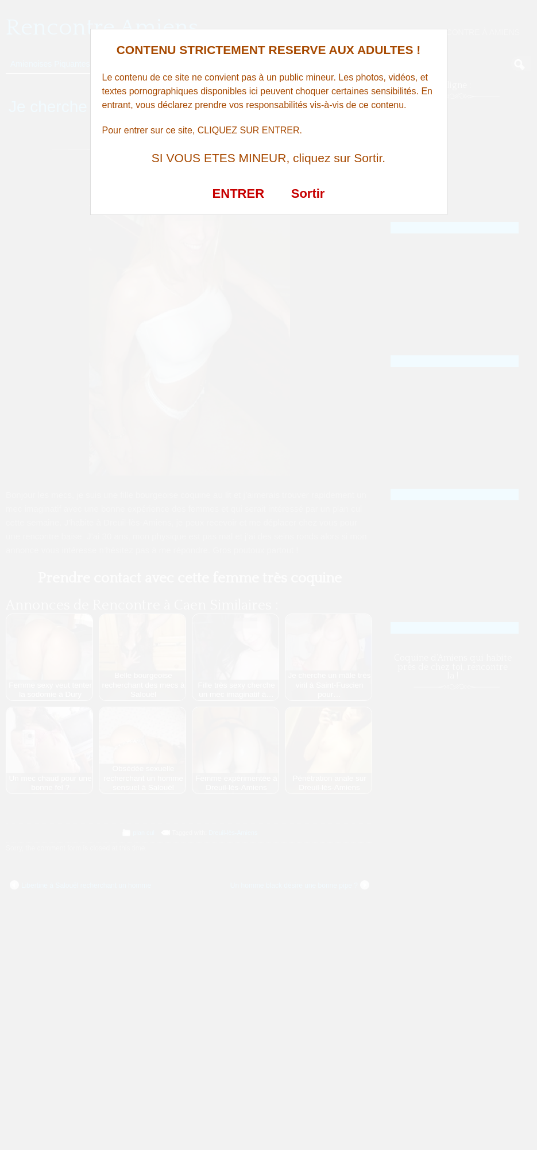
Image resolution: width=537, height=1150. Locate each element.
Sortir (308, 193)
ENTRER (238, 193)
